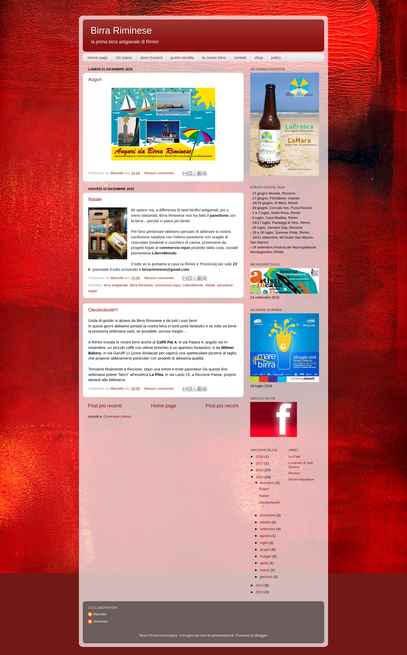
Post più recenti (105, 405)
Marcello (99, 614)
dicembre (267, 483)
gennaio (266, 577)
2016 (260, 470)
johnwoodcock (223, 635)
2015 (260, 477)
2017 (260, 463)
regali (92, 291)
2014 (260, 585)
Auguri (95, 79)
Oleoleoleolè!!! (103, 310)
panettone (225, 285)
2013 (260, 592)
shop (259, 57)
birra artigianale (116, 285)
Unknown (100, 621)
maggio (266, 556)
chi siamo (124, 57)
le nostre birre (214, 57)
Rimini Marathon (301, 479)
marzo (265, 570)
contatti (240, 57)
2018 (260, 456)
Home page (98, 57)
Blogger (261, 635)
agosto (265, 536)
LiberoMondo (193, 285)
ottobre (266, 522)
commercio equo (168, 285)
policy (276, 57)
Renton (294, 473)
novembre (268, 515)
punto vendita (182, 57)
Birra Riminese (121, 30)
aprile (264, 563)
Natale (95, 199)
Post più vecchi (222, 405)
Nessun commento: (159, 173)
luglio (264, 543)
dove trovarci (151, 57)
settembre (268, 529)
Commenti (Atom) (117, 416)
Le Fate (295, 456)
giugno (265, 549)
